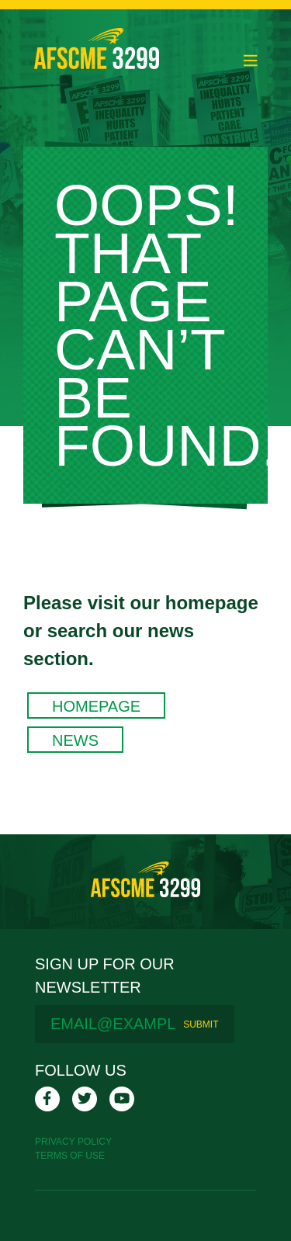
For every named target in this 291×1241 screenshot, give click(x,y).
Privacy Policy (73, 1141)
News (75, 740)
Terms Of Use (70, 1155)
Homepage (96, 706)
